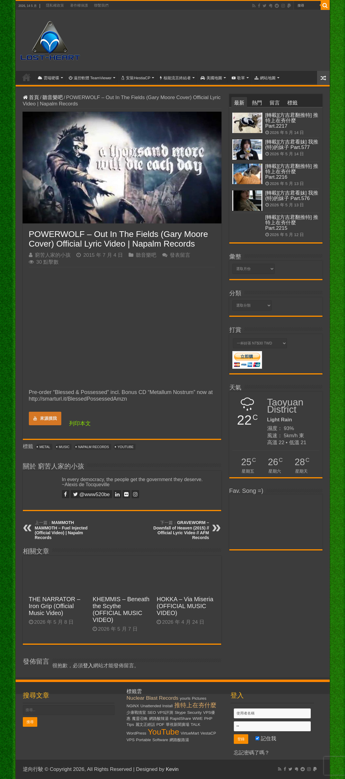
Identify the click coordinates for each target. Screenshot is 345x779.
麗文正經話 (145, 724)
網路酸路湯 (179, 740)
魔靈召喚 (140, 718)
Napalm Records (93, 447)
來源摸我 (45, 418)
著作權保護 (79, 5)
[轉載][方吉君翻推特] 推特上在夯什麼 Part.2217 (292, 120)
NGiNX (133, 706)
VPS (131, 740)
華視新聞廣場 (177, 724)
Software (160, 740)
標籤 (292, 103)
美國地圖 (211, 78)
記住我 (265, 738)
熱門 (257, 103)
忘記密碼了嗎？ (252, 753)
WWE (197, 718)
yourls (185, 698)
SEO (152, 712)
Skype (180, 712)
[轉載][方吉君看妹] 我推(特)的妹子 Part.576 (292, 195)
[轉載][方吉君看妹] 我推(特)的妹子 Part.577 (292, 144)
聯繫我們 (101, 5)
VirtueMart (190, 733)
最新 (239, 103)
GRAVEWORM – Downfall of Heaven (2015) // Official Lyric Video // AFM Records (181, 530)
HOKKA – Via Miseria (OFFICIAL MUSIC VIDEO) (185, 606)
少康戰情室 (136, 712)
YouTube (125, 447)
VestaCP (208, 733)
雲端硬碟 (48, 78)
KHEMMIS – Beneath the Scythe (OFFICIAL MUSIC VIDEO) (121, 609)
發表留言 (180, 255)
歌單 (238, 78)
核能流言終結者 (175, 78)
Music (64, 447)
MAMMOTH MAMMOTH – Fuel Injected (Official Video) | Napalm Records (61, 530)
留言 (275, 103)
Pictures (199, 698)
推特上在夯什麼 (195, 705)
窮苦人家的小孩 (53, 255)
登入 (88, 665)
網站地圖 (265, 78)
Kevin (172, 769)
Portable (143, 740)
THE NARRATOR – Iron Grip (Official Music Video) (55, 606)
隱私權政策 (55, 5)
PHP (208, 718)
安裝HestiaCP (135, 78)
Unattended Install (156, 706)
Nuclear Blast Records (152, 698)
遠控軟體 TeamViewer (90, 78)
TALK (195, 724)
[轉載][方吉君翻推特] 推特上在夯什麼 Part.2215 (292, 222)
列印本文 (80, 423)
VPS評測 (165, 712)
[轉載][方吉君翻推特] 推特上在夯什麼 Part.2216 (292, 171)
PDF (160, 724)
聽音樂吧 (52, 97)
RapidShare (180, 718)
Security (194, 712)
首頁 (26, 77)
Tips (130, 724)
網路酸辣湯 (159, 718)
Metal (44, 447)
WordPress (136, 733)
